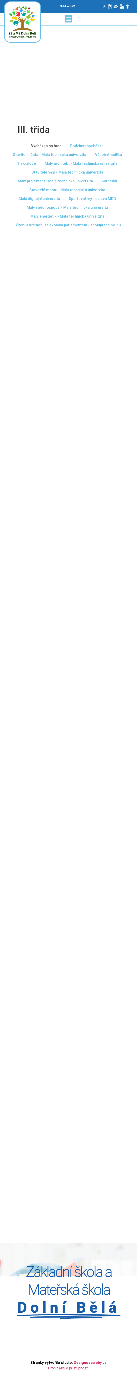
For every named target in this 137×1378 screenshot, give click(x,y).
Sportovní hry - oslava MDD (92, 198)
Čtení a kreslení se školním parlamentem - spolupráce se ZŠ (68, 225)
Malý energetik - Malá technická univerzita (67, 216)
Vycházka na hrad (46, 146)
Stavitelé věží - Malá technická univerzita (67, 172)
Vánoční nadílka (108, 154)
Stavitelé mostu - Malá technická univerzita (67, 190)
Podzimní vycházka (87, 146)
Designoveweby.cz (90, 1362)
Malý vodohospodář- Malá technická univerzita (67, 207)
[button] (68, 18)
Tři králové (26, 163)
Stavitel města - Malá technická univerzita (49, 154)
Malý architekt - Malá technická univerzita (81, 163)
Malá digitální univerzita (39, 198)
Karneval (109, 181)
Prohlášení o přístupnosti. (68, 1368)
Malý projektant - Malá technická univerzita (55, 181)
